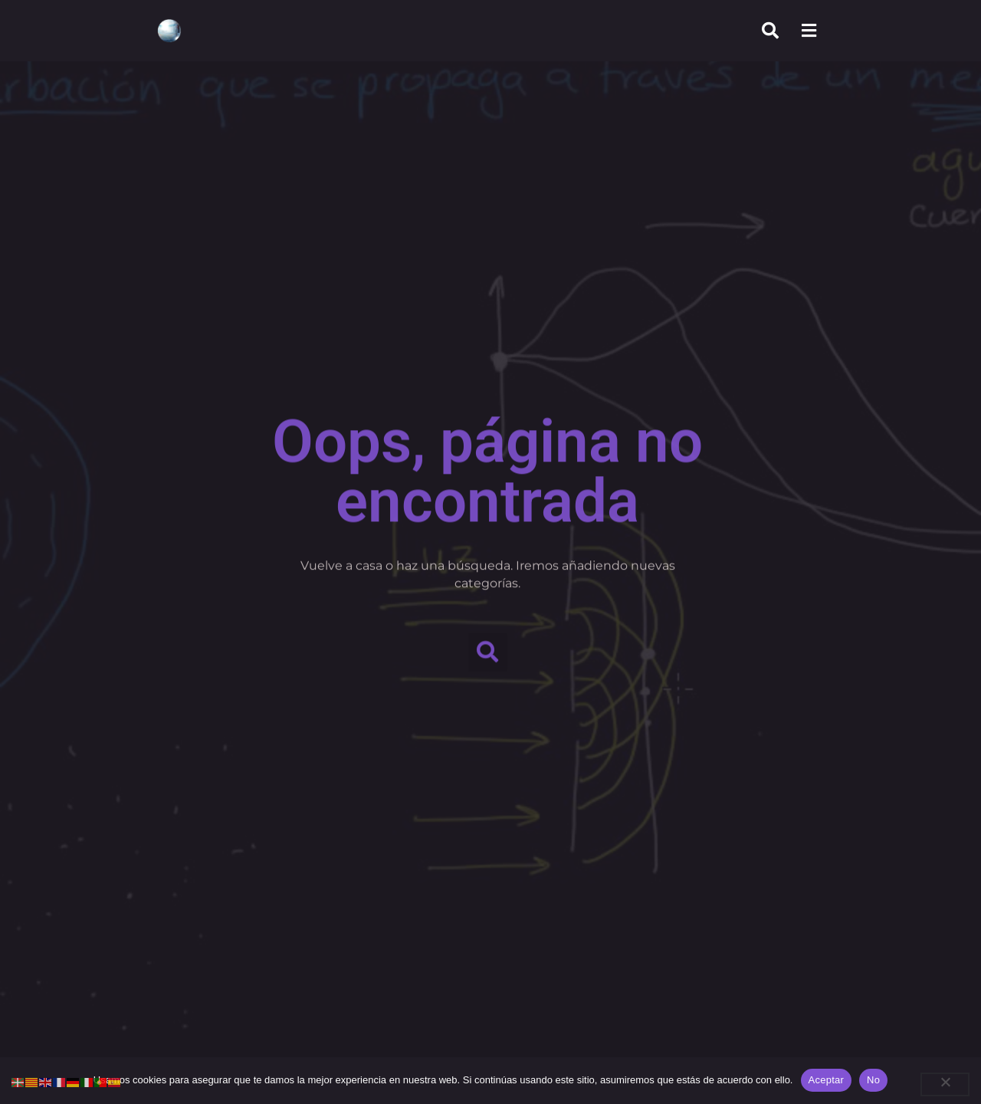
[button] (487, 648)
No (873, 1080)
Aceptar (827, 1080)
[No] (945, 1084)
